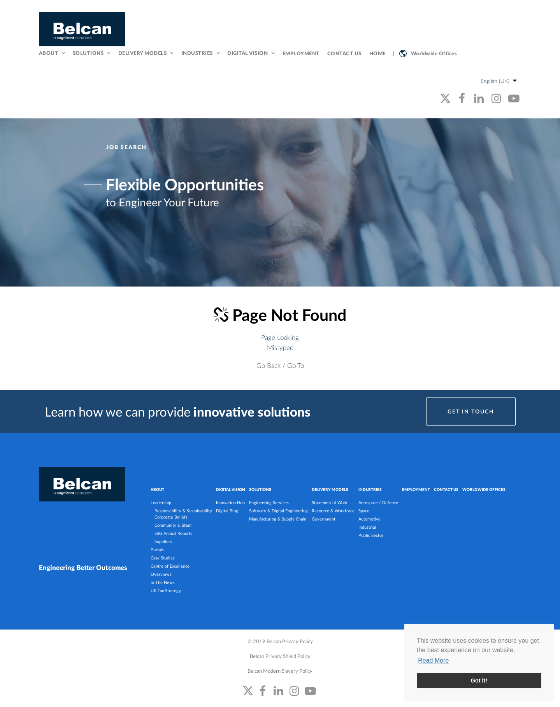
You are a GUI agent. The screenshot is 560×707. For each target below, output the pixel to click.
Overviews (161, 574)
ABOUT (157, 489)
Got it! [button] (479, 680)
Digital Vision (247, 53)
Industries (197, 53)
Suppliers (163, 541)
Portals (157, 549)
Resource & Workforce (333, 511)
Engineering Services (269, 502)
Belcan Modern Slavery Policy (280, 670)
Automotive (369, 519)
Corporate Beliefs (171, 517)
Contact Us (344, 53)
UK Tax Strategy (166, 590)
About (48, 53)
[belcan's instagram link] (496, 98)
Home (377, 53)
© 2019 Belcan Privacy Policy (280, 641)
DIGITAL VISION (230, 489)
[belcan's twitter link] (445, 98)
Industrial (367, 527)
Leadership (161, 502)
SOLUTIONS (260, 489)
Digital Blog (227, 511)
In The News (163, 582)
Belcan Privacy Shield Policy (280, 655)
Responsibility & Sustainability (183, 511)
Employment (301, 53)
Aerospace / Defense (378, 502)
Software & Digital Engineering (278, 511)
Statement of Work (330, 502)
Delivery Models (142, 53)
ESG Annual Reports (173, 533)
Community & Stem (172, 525)
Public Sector (370, 535)
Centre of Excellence (170, 566)
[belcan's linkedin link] (479, 98)
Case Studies (163, 558)
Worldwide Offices (434, 53)
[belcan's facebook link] (461, 98)
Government (323, 519)
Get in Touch (471, 411)
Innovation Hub (230, 502)
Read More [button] (433, 660)
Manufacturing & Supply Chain (277, 519)
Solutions (88, 53)
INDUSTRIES (370, 489)
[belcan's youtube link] (514, 98)
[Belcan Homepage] (82, 29)
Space (363, 511)
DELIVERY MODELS (330, 489)
